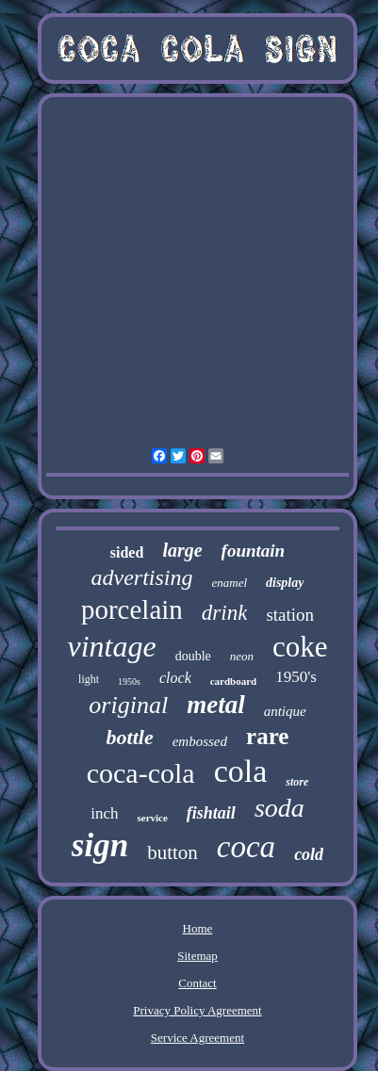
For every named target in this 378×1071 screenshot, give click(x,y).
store (297, 781)
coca (246, 847)
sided (127, 552)
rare (267, 736)
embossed (200, 741)
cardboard (233, 681)
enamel (229, 583)
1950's (296, 677)
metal (216, 704)
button (172, 852)
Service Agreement (197, 1037)
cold (308, 854)
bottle (130, 737)
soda (279, 807)
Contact (197, 983)
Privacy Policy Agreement (197, 1010)
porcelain (132, 609)
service (152, 817)
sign (100, 845)
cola (241, 771)
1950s (129, 681)
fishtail (211, 812)
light (88, 679)
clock (175, 678)
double (193, 656)
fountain (254, 550)
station (290, 615)
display (285, 583)
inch (104, 813)
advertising (141, 577)
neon (242, 656)
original (128, 705)
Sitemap (197, 956)
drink (225, 613)
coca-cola (141, 772)
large (182, 550)
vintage (111, 646)
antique (285, 711)
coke (300, 646)
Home (198, 928)
